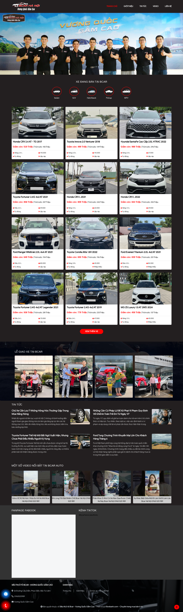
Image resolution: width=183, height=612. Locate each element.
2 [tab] (91, 72)
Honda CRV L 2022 (130, 197)
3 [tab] (95, 72)
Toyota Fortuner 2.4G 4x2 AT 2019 (84, 307)
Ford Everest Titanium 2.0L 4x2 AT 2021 (141, 252)
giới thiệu (128, 6)
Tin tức (143, 6)
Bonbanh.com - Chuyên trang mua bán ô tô (124, 606)
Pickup (109, 98)
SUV (74, 98)
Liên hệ (106, 591)
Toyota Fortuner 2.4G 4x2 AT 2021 (30, 197)
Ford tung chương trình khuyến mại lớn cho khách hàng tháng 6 (120, 437)
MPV (126, 98)
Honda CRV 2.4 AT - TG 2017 (27, 141)
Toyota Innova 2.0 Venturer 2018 (83, 141)
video (155, 6)
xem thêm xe (91, 331)
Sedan (56, 98)
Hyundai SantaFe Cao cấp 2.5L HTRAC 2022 (143, 141)
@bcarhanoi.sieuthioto (88, 515)
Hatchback (91, 98)
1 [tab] (87, 72)
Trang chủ (67, 591)
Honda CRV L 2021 (76, 197)
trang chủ (112, 6)
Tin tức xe (93, 591)
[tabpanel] (91, 44)
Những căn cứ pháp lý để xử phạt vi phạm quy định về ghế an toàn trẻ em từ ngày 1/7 (120, 412)
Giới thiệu (80, 591)
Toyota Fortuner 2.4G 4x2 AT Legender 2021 (35, 307)
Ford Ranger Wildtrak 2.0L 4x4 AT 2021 (33, 252)
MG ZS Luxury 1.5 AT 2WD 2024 (137, 307)
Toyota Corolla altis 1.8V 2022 (82, 252)
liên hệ (168, 6)
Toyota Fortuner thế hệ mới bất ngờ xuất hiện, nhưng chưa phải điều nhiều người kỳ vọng (40, 437)
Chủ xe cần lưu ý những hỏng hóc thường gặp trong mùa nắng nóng (40, 412)
